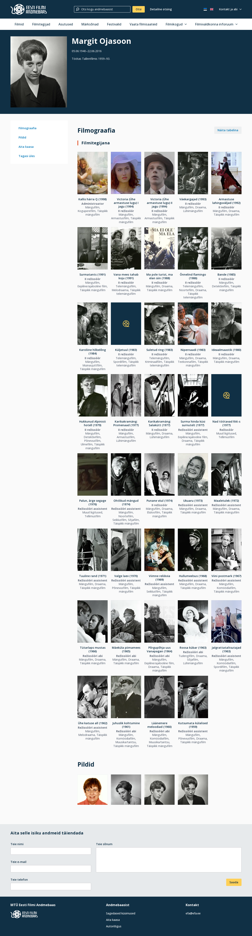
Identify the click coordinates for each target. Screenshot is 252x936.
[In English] (211, 9)
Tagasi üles (27, 156)
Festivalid (114, 24)
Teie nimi (17, 844)
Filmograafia (27, 128)
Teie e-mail (18, 862)
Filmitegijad (41, 24)
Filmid (19, 24)
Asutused (65, 24)
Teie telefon (19, 879)
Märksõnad (90, 24)
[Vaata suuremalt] (38, 71)
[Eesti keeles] (205, 9)
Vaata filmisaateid (143, 24)
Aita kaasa (26, 147)
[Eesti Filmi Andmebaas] (28, 9)
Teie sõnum (104, 844)
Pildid (22, 137)
